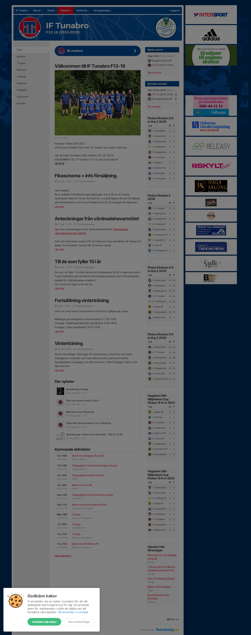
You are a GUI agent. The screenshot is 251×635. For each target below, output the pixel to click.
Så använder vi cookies (73, 612)
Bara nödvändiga (79, 621)
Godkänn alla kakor (44, 621)
